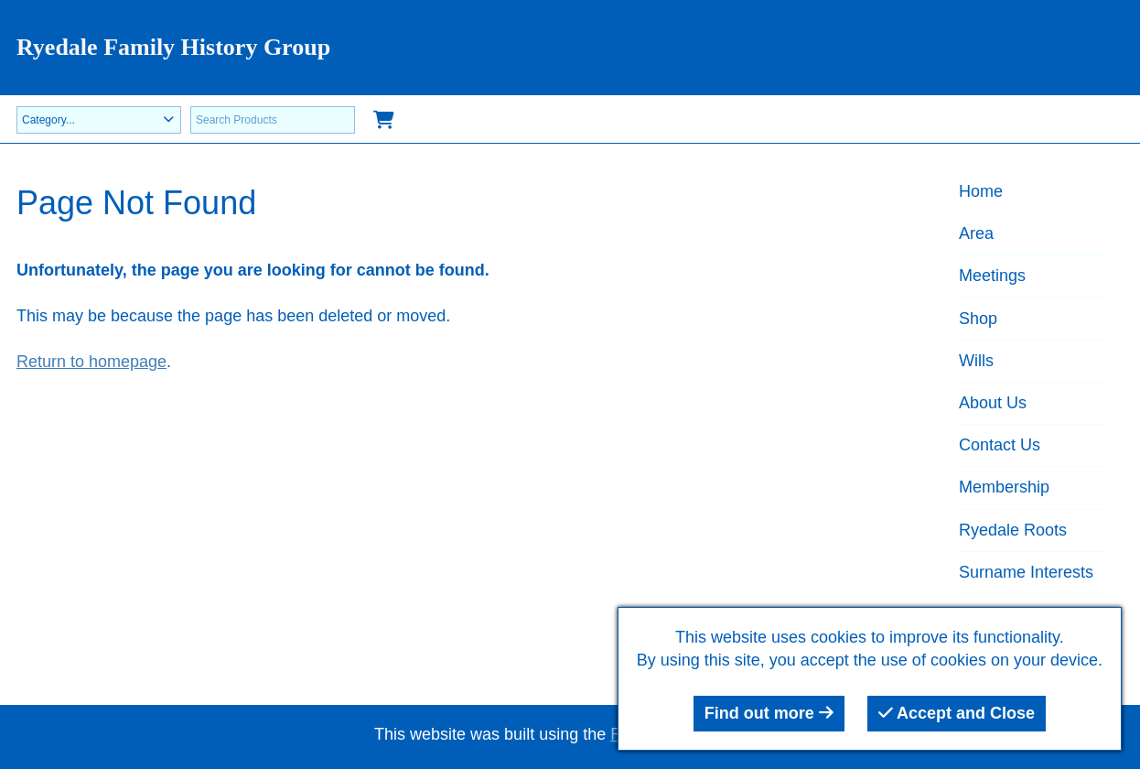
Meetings (992, 275)
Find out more (768, 713)
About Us (993, 403)
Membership (1004, 487)
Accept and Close (956, 713)
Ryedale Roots (1013, 530)
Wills (976, 361)
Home (981, 191)
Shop (978, 318)
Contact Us (999, 445)
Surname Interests (1026, 572)
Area (976, 233)
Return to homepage (91, 361)
